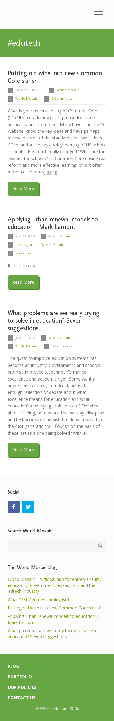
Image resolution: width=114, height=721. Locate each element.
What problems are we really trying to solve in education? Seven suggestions (53, 320)
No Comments (27, 253)
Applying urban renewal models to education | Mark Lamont (53, 223)
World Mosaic (68, 90)
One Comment (63, 346)
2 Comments (61, 98)
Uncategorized (27, 244)
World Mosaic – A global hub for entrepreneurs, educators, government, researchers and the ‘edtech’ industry (54, 585)
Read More (23, 188)
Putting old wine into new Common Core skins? (55, 77)
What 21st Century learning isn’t (39, 599)
